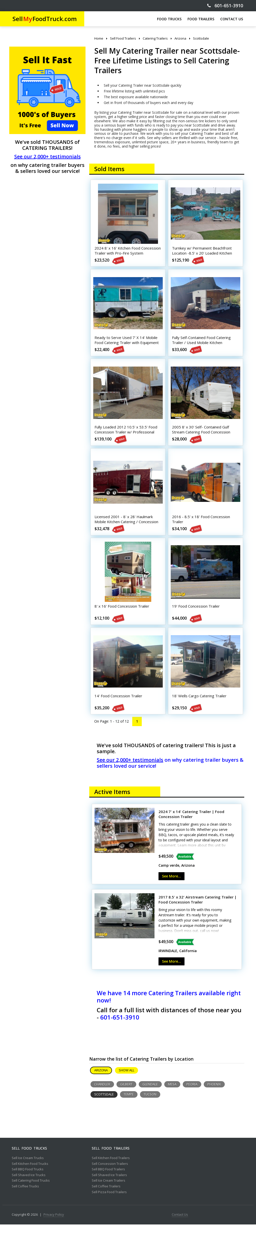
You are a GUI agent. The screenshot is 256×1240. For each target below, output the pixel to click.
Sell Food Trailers (111, 1164)
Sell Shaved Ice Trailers (109, 1191)
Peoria (192, 1099)
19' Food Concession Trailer (197, 617)
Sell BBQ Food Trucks (28, 1185)
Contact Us (180, 1230)
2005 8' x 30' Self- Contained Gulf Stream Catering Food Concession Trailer (202, 438)
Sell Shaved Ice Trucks (29, 1191)
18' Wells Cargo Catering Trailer (200, 710)
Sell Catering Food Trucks (31, 1196)
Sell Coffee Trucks (25, 1202)
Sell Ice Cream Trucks (28, 1174)
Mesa (172, 1099)
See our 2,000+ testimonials (47, 156)
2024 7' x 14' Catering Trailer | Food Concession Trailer (191, 830)
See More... (171, 891)
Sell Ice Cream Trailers (108, 1196)
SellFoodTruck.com (44, 18)
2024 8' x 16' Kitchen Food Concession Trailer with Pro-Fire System (123, 254)
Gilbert (126, 1099)
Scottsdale (104, 1109)
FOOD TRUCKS (169, 19)
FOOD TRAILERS (201, 19)
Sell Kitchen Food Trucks (30, 1179)
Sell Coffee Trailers (106, 1202)
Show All (126, 1085)
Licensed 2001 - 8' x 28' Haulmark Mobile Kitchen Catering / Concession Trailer (128, 530)
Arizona (101, 1085)
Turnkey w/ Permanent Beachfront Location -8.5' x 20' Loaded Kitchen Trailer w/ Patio (203, 254)
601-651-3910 (225, 6)
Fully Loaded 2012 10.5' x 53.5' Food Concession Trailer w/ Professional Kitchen (127, 438)
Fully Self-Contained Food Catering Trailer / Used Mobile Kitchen (202, 344)
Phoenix (214, 1099)
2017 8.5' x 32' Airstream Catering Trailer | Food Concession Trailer (197, 915)
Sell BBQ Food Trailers (108, 1185)
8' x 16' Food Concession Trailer (123, 617)
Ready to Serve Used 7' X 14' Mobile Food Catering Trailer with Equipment (128, 344)
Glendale (150, 1099)
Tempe (129, 1109)
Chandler (102, 1099)
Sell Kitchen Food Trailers (111, 1174)
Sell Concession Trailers (110, 1179)
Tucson (150, 1109)
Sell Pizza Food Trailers (109, 1208)
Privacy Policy (54, 1230)
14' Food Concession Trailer (120, 710)
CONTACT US (231, 19)
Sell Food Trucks (29, 1164)
